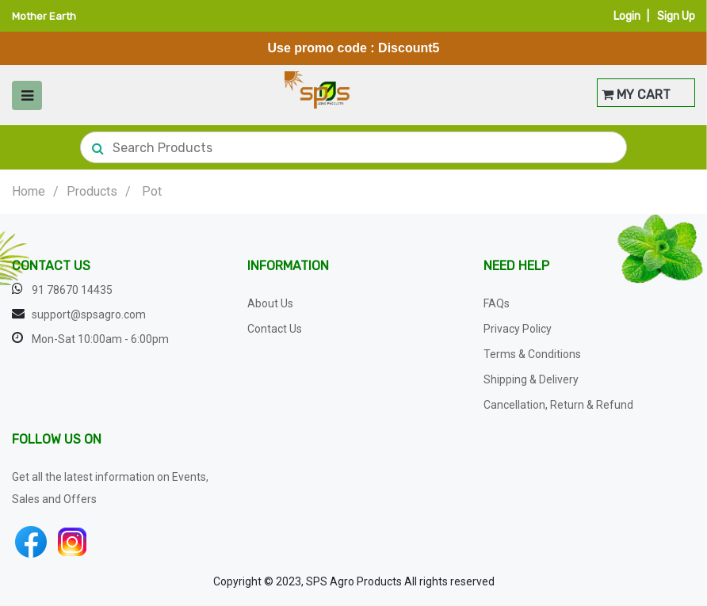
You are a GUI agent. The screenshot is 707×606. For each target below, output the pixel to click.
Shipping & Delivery (531, 379)
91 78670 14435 (72, 290)
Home (28, 191)
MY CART (636, 94)
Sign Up (676, 16)
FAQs (496, 303)
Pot (152, 191)
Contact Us (274, 328)
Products (92, 191)
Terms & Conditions (532, 354)
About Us (270, 303)
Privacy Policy (517, 328)
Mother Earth (44, 16)
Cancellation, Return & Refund (558, 404)
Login (626, 16)
